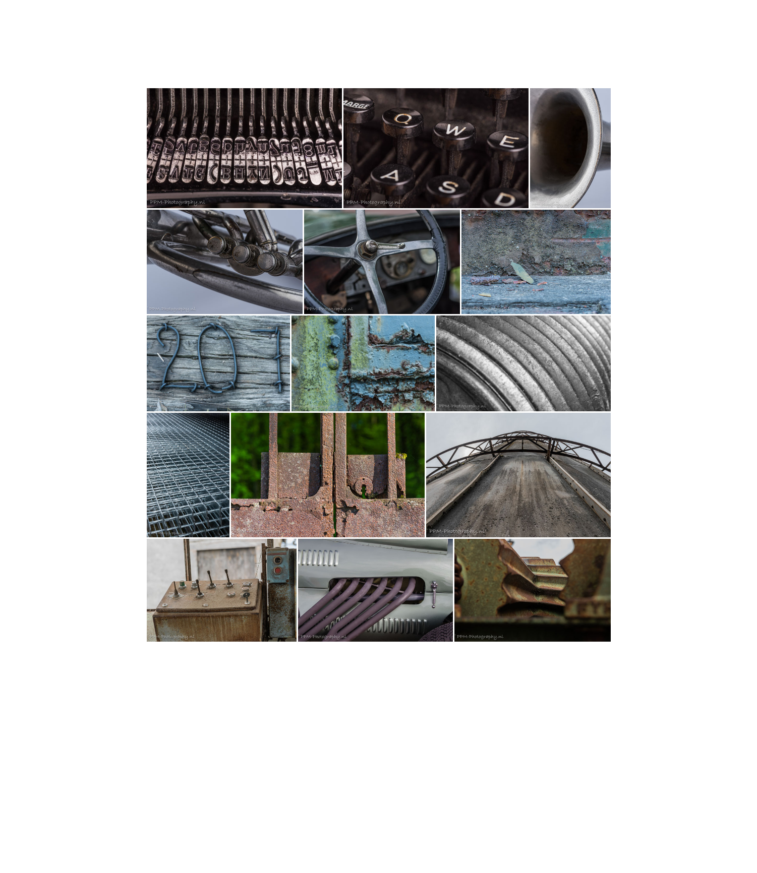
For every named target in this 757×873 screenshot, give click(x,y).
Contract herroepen (180, 842)
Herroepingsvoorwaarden (243, 833)
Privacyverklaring (303, 833)
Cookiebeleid (347, 833)
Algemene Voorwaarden (175, 833)
